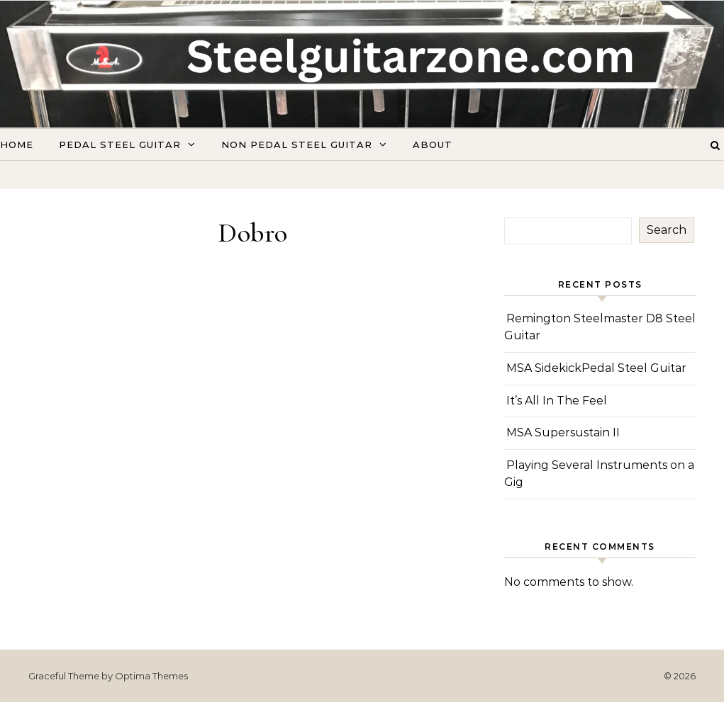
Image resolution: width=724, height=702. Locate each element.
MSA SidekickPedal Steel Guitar (596, 368)
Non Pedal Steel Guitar (296, 144)
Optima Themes (151, 675)
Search (666, 230)
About (432, 144)
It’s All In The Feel (556, 400)
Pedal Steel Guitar (120, 144)
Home (16, 144)
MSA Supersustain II (563, 432)
